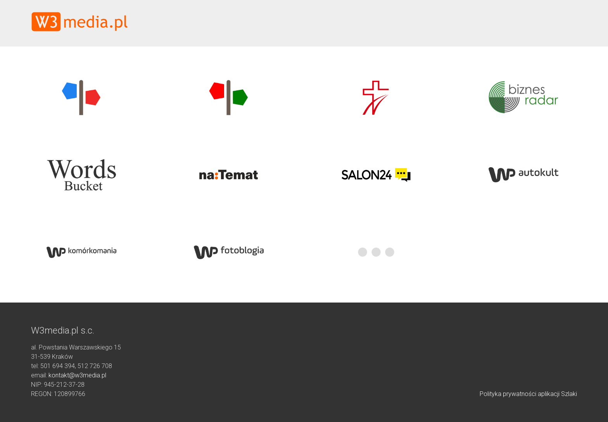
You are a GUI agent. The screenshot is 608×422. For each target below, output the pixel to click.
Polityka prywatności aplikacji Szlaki (528, 394)
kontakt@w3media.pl (77, 375)
